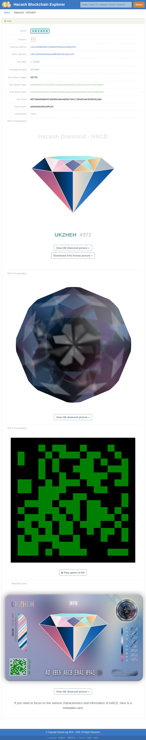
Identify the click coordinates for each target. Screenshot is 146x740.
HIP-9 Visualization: (17, 428)
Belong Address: (19, 47)
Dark (96, 738)
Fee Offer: (22, 62)
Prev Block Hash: (18, 92)
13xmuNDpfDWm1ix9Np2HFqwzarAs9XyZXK (53, 47)
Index (7, 12)
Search (139, 4)
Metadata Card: (19, 583)
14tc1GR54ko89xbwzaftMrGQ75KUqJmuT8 (52, 54)
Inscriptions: (21, 114)
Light (89, 738)
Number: (22, 39)
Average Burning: (18, 69)
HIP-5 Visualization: (17, 121)
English (61, 738)
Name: (23, 30)
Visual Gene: (20, 106)
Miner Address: (19, 54)
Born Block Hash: (18, 84)
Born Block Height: (17, 77)
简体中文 (71, 738)
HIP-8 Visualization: (17, 273)
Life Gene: (21, 99)
